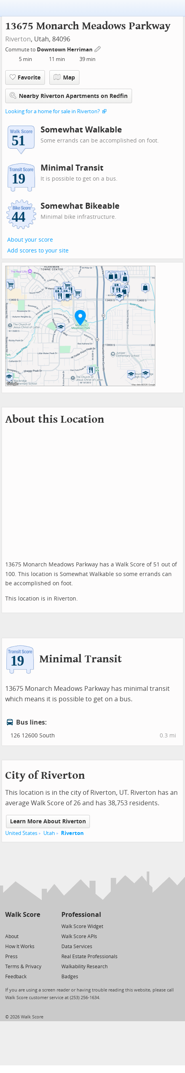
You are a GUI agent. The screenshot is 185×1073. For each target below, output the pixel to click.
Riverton (18, 39)
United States (21, 833)
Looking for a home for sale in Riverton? (52, 111)
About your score (30, 239)
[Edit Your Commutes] (98, 48)
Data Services (76, 946)
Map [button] (64, 77)
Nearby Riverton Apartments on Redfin (69, 96)
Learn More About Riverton (48, 821)
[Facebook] (22, 925)
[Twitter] (9, 925)
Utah (49, 833)
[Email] (34, 925)
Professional (81, 914)
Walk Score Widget (82, 926)
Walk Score (22, 914)
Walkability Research (84, 966)
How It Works (20, 946)
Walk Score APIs (79, 936)
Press (11, 956)
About (11, 936)
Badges (69, 976)
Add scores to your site (38, 250)
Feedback (15, 976)
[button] (80, 317)
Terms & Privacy (23, 966)
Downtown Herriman (65, 50)
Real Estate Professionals (89, 956)
